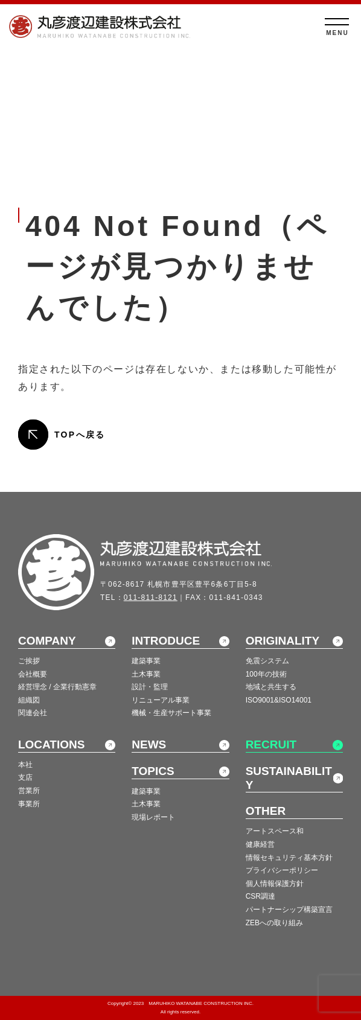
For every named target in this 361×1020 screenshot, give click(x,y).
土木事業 (146, 674)
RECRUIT (271, 744)
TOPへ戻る (80, 434)
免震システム (267, 661)
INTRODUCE (166, 640)
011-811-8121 (150, 597)
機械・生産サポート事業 (171, 713)
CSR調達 (260, 896)
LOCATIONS (51, 744)
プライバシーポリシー (282, 870)
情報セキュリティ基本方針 (289, 857)
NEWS (149, 744)
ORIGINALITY (282, 640)
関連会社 (32, 713)
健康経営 (260, 844)
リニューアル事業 (161, 700)
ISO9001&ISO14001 (278, 700)
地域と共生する (271, 687)
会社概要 (32, 674)
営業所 (29, 790)
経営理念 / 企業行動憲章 (57, 687)
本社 (25, 764)
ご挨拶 (29, 661)
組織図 (29, 700)
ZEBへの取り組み (274, 923)
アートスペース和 (275, 831)
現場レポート (153, 817)
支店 (25, 777)
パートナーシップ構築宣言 (289, 909)
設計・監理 (150, 687)
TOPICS (153, 771)
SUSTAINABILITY (289, 778)
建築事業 (146, 661)
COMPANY (47, 640)
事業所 (29, 804)
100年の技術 (266, 674)
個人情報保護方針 (275, 883)
